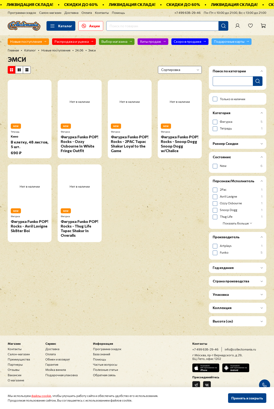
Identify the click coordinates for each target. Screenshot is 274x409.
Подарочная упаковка (61, 375)
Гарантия (51, 364)
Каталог (61, 26)
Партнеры (15, 364)
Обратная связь (104, 375)
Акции (91, 26)
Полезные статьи (105, 369)
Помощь (118, 12)
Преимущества (19, 359)
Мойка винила (55, 369)
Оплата (86, 12)
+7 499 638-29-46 (187, 12)
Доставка (71, 12)
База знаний (101, 354)
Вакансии (14, 375)
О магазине (16, 380)
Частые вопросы (105, 364)
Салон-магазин (50, 12)
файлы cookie (41, 395)
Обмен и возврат (57, 359)
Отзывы (13, 369)
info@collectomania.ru (240, 349)
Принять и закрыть (247, 398)
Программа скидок (22, 12)
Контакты (102, 12)
